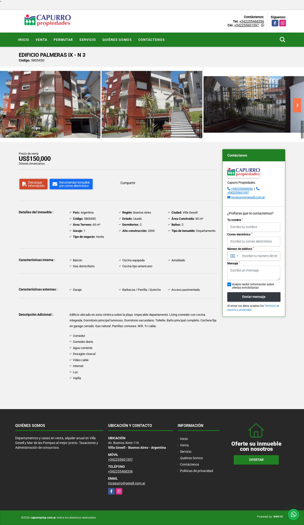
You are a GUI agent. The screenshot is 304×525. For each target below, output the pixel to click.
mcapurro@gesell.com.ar (248, 197)
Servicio (87, 40)
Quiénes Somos (117, 40)
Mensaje (233, 263)
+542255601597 (246, 25)
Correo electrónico (239, 234)
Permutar (63, 40)
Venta (41, 40)
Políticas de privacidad (196, 471)
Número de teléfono (240, 249)
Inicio (23, 40)
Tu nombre (235, 220)
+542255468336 (251, 21)
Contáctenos (151, 40)
